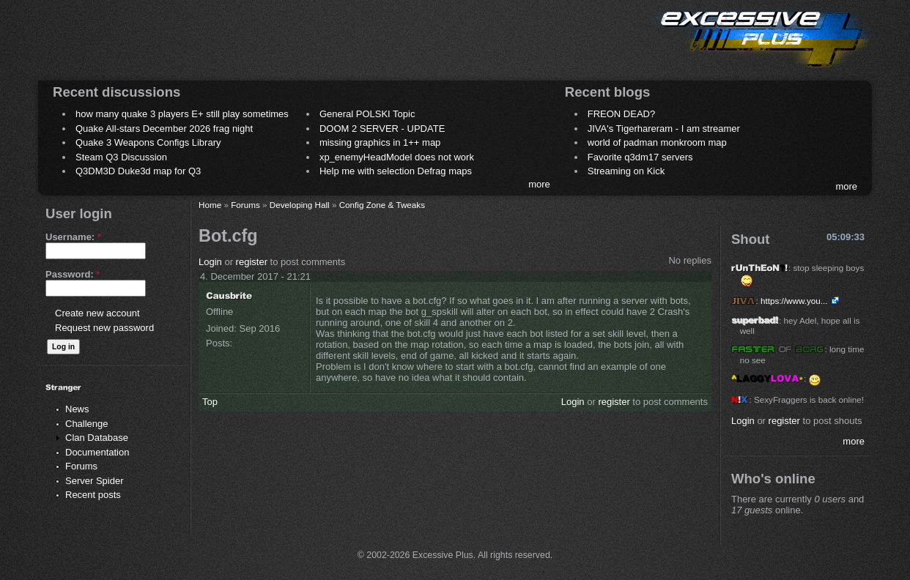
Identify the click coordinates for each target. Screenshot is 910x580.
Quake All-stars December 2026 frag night (164, 128)
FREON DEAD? (621, 113)
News (77, 409)
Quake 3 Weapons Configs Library (148, 142)
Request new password (104, 327)
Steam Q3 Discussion (121, 157)
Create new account (97, 313)
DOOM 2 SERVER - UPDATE (382, 128)
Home (210, 204)
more (539, 184)
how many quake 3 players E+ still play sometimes (182, 113)
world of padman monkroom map (657, 142)
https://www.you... (794, 300)
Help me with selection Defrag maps (395, 171)
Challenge (86, 423)
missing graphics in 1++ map (379, 142)
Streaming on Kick (626, 171)
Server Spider (94, 480)
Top (210, 401)
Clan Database (96, 437)
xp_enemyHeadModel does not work (396, 157)
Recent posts (93, 494)
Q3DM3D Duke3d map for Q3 (138, 171)
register (251, 261)
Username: (73, 236)
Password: (72, 274)
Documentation (97, 452)
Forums (81, 466)
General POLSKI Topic (367, 113)
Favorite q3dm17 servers (640, 157)
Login (210, 261)
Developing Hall (300, 204)
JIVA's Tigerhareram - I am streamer (664, 128)
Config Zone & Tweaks (382, 204)
